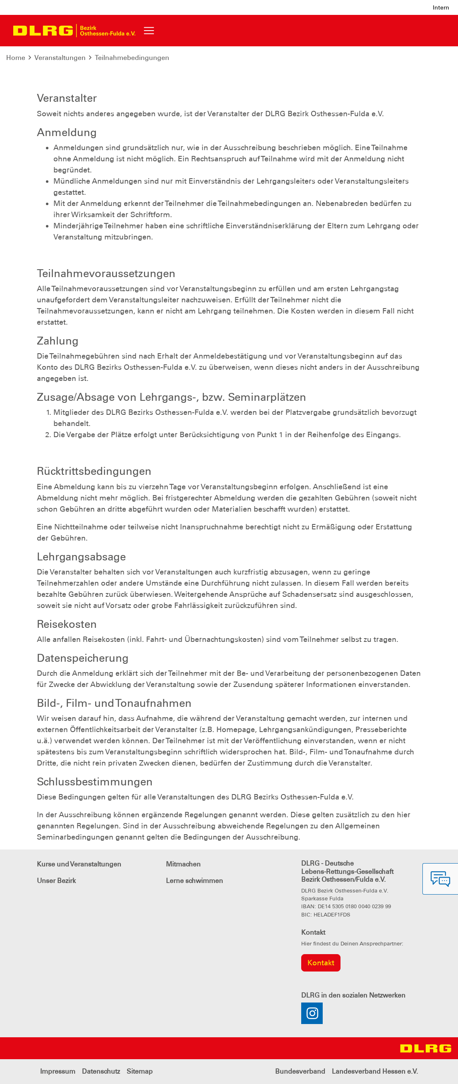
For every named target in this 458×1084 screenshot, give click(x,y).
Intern (441, 7)
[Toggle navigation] (149, 30)
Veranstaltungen (60, 58)
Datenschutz (101, 1071)
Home (15, 58)
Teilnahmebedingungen (132, 58)
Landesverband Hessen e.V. (375, 1071)
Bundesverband (300, 1071)
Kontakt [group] (320, 962)
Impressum (57, 1071)
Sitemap (140, 1071)
